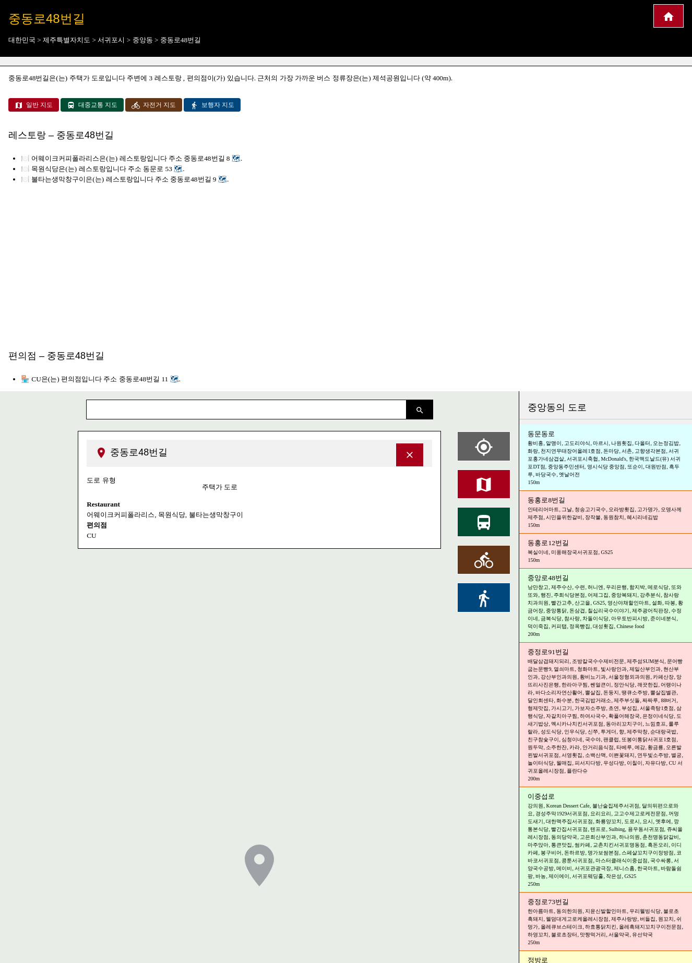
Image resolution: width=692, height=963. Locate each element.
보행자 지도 (212, 105)
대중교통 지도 (92, 105)
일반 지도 (34, 105)
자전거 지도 (154, 105)
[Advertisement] (346, 264)
